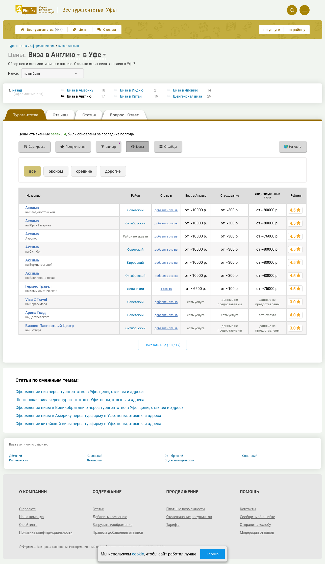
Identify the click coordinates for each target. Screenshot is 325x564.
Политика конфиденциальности (45, 532)
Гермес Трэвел (38, 286)
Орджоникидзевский (180, 460)
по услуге (271, 29)
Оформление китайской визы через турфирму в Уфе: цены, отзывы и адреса (88, 423)
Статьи (98, 509)
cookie (138, 554)
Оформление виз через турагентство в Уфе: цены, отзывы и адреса (79, 391)
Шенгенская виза (187, 96)
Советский (135, 210)
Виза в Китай (131, 96)
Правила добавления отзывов (118, 532)
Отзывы (106, 30)
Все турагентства (42, 30)
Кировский (135, 262)
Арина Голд (35, 312)
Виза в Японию (185, 90)
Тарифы (173, 525)
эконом (56, 171)
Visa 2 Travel (36, 299)
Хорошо (212, 554)
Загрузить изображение (112, 525)
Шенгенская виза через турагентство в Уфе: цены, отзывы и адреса (79, 399)
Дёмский (15, 456)
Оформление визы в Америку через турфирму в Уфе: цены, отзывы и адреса (88, 415)
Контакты (248, 509)
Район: (13, 73)
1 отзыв (166, 289)
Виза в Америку (80, 90)
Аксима (32, 207)
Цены (80, 30)
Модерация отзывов (257, 532)
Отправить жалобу (255, 525)
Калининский (18, 460)
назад (27, 92)
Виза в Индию (131, 90)
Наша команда (31, 517)
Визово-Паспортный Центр (49, 325)
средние (84, 171)
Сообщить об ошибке (257, 517)
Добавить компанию (110, 517)
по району (296, 29)
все (32, 171)
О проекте (27, 509)
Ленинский (135, 289)
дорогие (112, 171)
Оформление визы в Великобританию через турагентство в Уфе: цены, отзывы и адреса (99, 407)
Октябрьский (135, 223)
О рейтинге (28, 525)
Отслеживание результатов (189, 517)
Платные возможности (185, 509)
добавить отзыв (166, 210)
